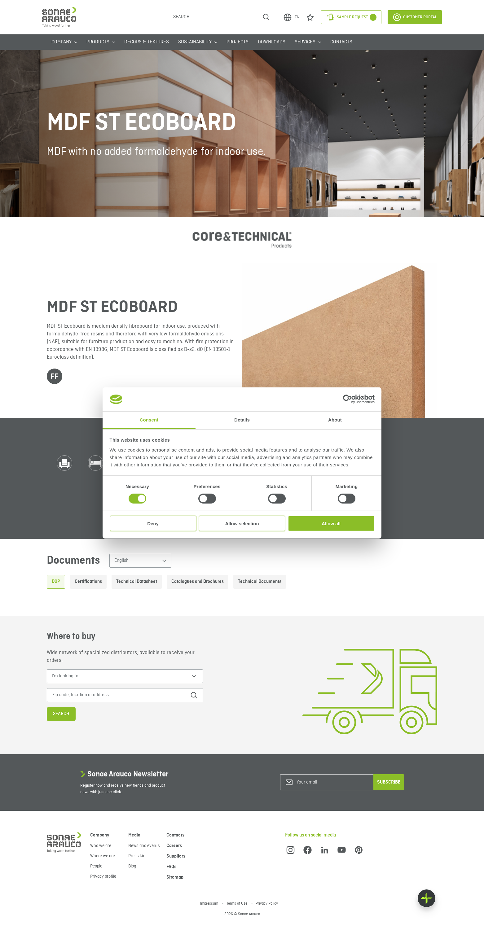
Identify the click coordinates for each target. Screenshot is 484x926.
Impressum (209, 903)
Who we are (100, 846)
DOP (56, 581)
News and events (144, 846)
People (96, 866)
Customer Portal (414, 17)
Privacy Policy (267, 903)
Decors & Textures (146, 42)
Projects (238, 42)
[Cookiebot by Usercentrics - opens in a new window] (347, 399)
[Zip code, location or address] (116, 695)
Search (61, 713)
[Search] (216, 17)
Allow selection (242, 523)
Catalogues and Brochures (197, 581)
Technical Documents (259, 581)
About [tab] (335, 419)
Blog (132, 866)
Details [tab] (242, 419)
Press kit (136, 856)
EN (291, 17)
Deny (153, 523)
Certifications (88, 581)
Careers (174, 845)
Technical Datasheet (136, 581)
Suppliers (175, 856)
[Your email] (321, 782)
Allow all (331, 523)
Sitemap (174, 877)
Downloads (271, 42)
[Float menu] (426, 898)
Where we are (102, 856)
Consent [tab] (149, 419)
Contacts (341, 42)
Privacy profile (103, 876)
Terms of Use (237, 903)
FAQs (171, 866)
